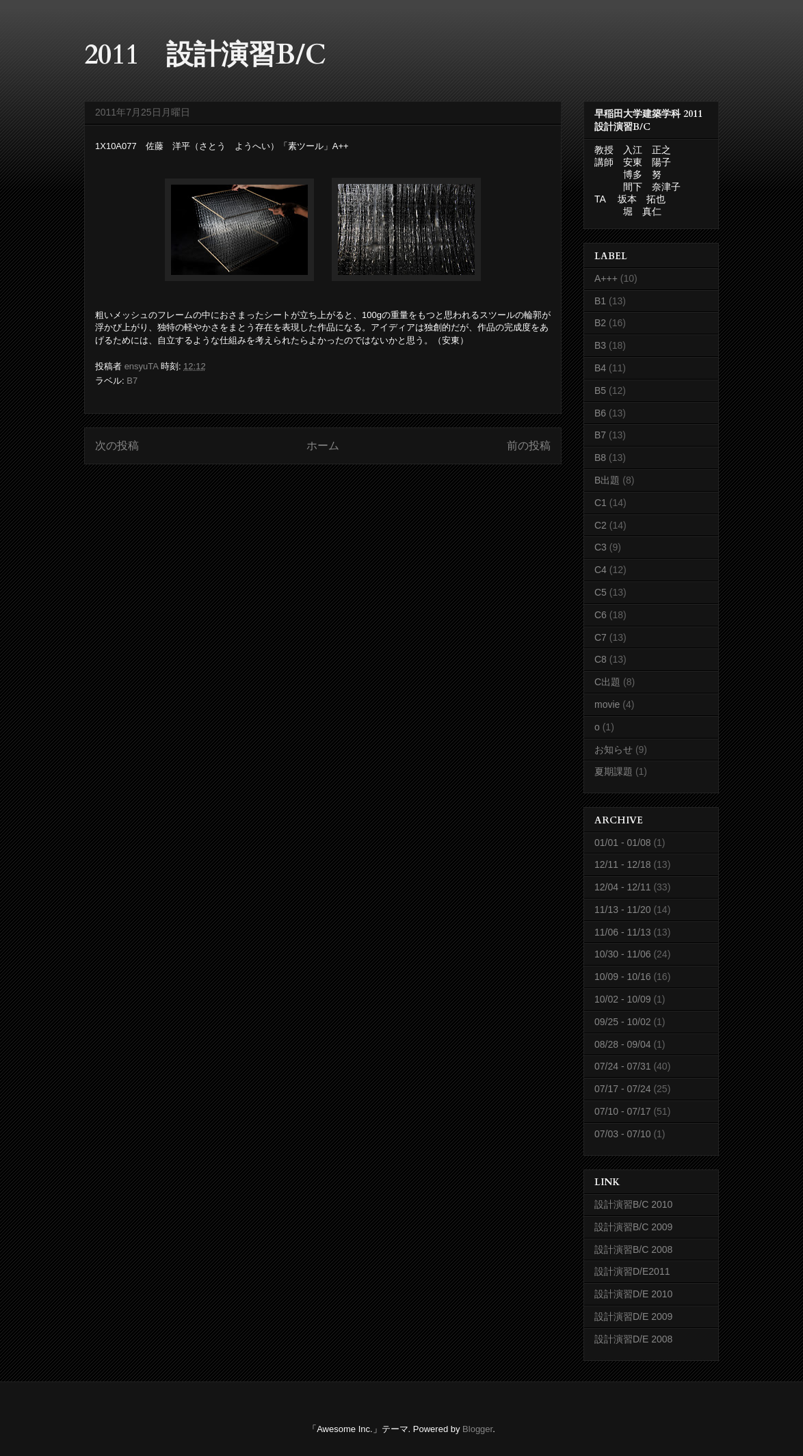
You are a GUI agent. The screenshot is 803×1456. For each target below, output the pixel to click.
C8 (600, 659)
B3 (600, 345)
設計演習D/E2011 (632, 1271)
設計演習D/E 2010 (633, 1293)
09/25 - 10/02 (622, 1021)
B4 (600, 367)
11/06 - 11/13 (622, 932)
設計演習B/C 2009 (633, 1226)
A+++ (606, 278)
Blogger (477, 1429)
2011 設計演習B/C (205, 55)
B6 (600, 413)
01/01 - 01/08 (622, 842)
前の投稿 (529, 445)
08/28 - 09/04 (622, 1044)
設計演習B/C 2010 (633, 1204)
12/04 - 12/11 (622, 887)
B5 (600, 390)
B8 (600, 457)
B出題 (607, 480)
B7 (132, 380)
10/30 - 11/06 (622, 954)
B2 (600, 322)
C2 (600, 525)
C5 (600, 592)
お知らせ (613, 749)
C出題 (607, 681)
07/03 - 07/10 (622, 1133)
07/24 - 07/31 (622, 1066)
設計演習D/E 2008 (633, 1339)
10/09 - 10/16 (622, 976)
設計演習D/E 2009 (633, 1316)
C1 (600, 502)
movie (607, 704)
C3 (600, 547)
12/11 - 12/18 (622, 864)
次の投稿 (117, 445)
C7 (600, 637)
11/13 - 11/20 (622, 909)
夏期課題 (613, 771)
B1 (600, 300)
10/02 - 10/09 (622, 999)
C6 (600, 614)
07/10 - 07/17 (622, 1111)
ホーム (322, 445)
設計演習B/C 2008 (633, 1249)
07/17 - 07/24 (622, 1088)
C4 (600, 569)
